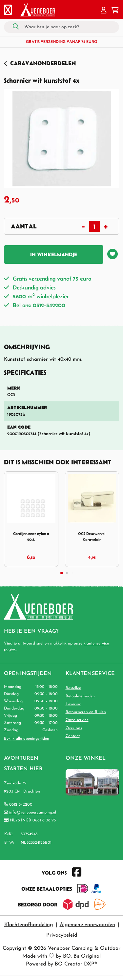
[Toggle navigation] (8, 11)
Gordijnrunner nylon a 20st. (31, 536)
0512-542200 (20, 805)
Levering (73, 704)
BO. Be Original (82, 956)
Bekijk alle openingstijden (26, 739)
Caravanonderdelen (43, 63)
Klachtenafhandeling (28, 924)
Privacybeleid (61, 935)
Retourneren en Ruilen (86, 712)
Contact (73, 736)
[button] (104, 11)
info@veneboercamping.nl (32, 813)
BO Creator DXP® (76, 964)
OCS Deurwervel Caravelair (92, 536)
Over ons (74, 728)
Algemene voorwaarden (87, 924)
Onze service (77, 720)
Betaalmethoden (80, 696)
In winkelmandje (53, 254)
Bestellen (73, 688)
